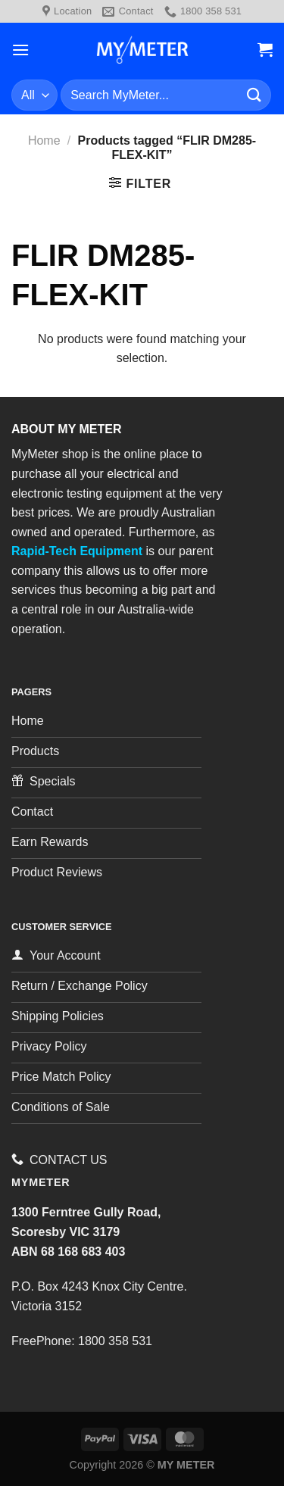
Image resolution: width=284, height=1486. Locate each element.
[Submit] (254, 95)
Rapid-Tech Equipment (76, 551)
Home (44, 140)
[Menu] (20, 49)
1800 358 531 (115, 1341)
